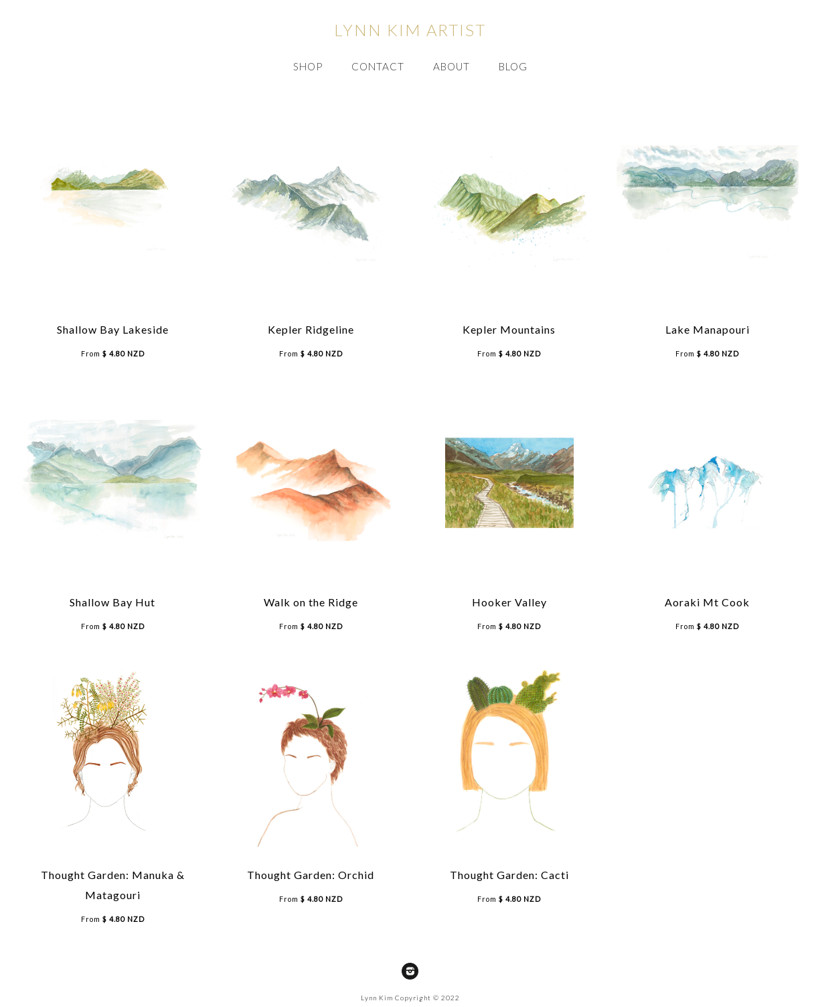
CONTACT (377, 66)
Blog (513, 66)
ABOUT (451, 66)
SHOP (308, 66)
